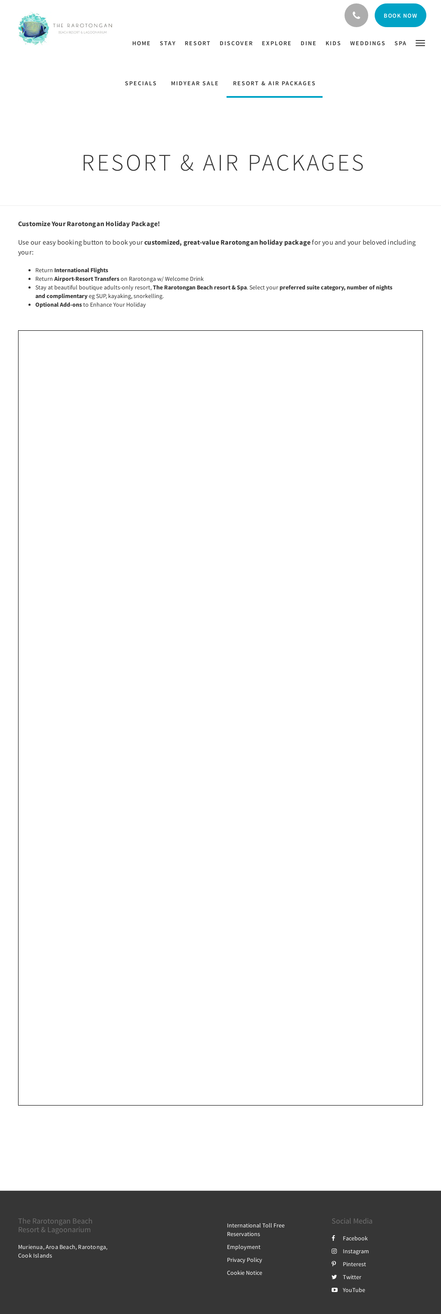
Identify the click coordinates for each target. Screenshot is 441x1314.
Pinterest (349, 1264)
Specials (141, 83)
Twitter (346, 1277)
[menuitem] (143, 43)
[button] (420, 42)
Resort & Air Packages (274, 83)
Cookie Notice (244, 1273)
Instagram (350, 1251)
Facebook (350, 1238)
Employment (244, 1247)
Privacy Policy (244, 1260)
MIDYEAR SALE (195, 83)
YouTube (348, 1290)
